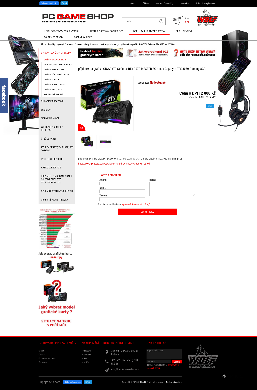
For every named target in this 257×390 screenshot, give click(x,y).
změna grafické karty (109, 44)
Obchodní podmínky (164, 3)
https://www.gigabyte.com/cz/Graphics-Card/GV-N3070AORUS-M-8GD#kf (114, 163)
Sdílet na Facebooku (49, 3)
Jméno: (103, 179)
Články (146, 3)
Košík (84, 358)
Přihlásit (200, 3)
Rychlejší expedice (52, 159)
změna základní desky (56, 74)
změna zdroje (51, 79)
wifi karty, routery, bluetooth (52, 128)
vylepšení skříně (53, 94)
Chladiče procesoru (52, 101)
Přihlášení (86, 350)
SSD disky (46, 109)
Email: (102, 187)
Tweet (64, 3)
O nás (132, 3)
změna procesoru (54, 69)
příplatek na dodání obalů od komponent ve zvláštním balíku (56, 179)
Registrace (86, 354)
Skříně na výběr (50, 118)
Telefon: (103, 195)
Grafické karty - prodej (54, 199)
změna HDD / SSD (53, 89)
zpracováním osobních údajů (136, 204)
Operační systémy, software (57, 191)
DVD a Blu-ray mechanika (58, 64)
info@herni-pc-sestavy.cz (124, 369)
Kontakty (185, 3)
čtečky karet (48, 138)
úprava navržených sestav (86, 44)
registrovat (210, 3)
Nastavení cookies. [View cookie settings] (174, 382)
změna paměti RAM (54, 84)
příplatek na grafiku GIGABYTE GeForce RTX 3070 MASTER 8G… (148, 44)
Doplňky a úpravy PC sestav (60, 44)
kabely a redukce (51, 167)
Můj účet (86, 362)
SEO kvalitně (142, 382)
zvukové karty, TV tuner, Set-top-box (57, 148)
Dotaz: (152, 179)
